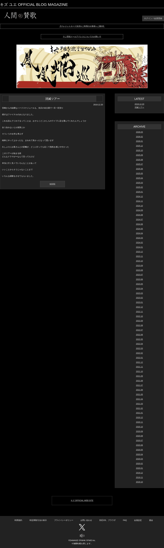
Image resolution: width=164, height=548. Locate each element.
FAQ (125, 520)
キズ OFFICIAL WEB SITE (82, 500)
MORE (52, 184)
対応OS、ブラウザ (107, 520)
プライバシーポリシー (63, 520)
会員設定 (138, 520)
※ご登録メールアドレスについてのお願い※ (82, 36)
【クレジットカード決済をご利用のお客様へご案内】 (82, 26)
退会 (151, 520)
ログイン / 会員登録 (153, 18)
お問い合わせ (86, 520)
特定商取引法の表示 (38, 520)
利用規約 (18, 520)
